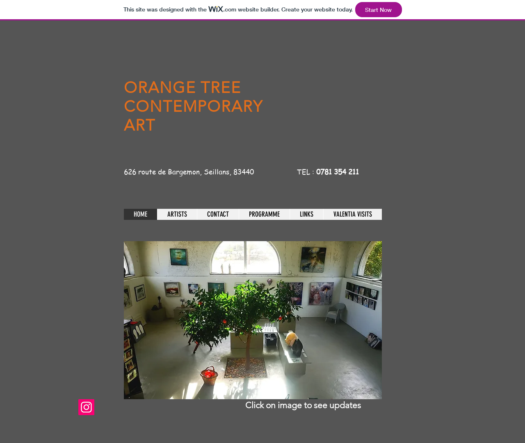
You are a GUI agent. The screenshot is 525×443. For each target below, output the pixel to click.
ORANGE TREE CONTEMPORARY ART (193, 106)
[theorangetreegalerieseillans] (86, 407)
